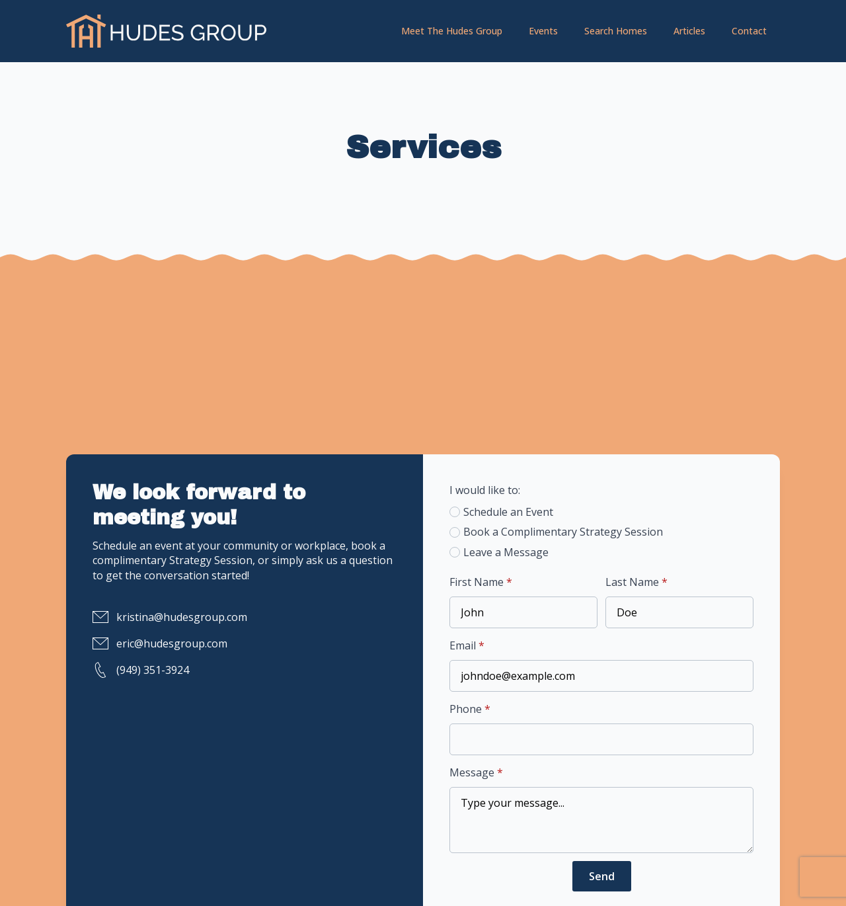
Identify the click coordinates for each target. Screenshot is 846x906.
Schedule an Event (508, 512)
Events (543, 30)
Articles (689, 30)
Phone (469, 709)
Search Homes (615, 30)
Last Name (636, 582)
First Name (480, 582)
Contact (749, 30)
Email (466, 645)
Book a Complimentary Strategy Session (563, 531)
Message (476, 772)
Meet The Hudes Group (451, 30)
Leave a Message (506, 552)
